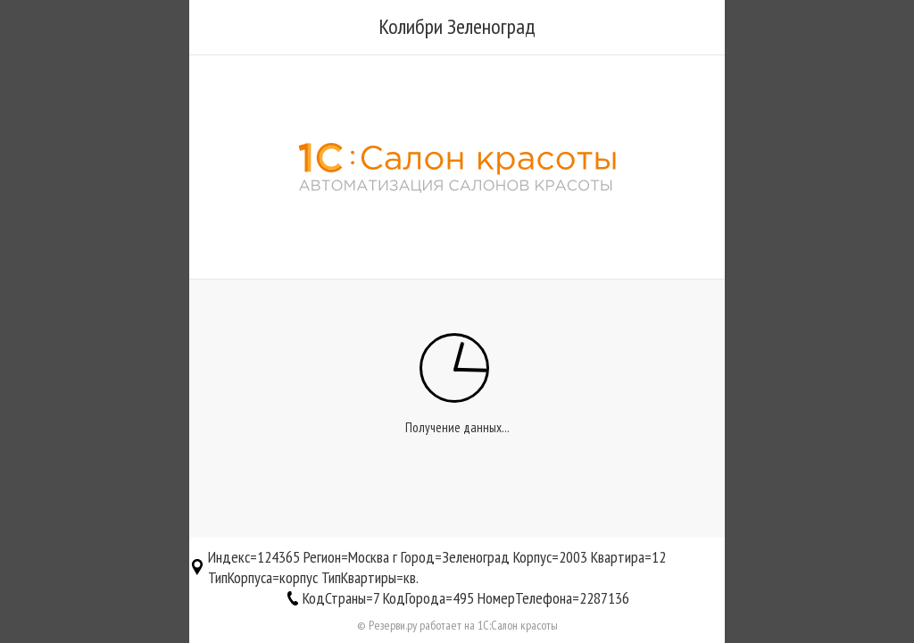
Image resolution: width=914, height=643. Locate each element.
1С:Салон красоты (518, 625)
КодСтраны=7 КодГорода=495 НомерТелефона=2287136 (466, 598)
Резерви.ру (393, 625)
